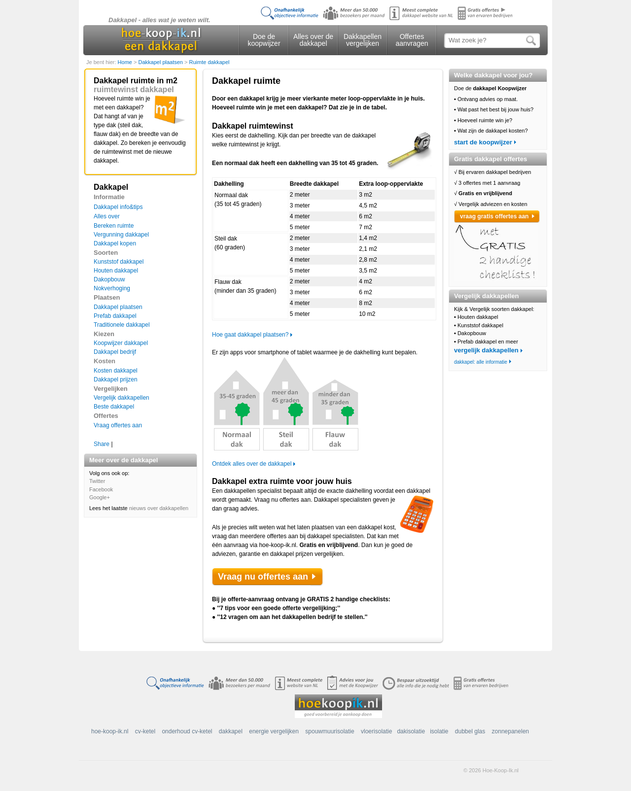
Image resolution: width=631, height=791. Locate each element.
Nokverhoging (112, 288)
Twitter (97, 481)
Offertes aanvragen (411, 40)
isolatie (439, 731)
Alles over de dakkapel (313, 40)
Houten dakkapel (116, 270)
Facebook (101, 489)
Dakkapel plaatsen (161, 62)
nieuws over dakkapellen (158, 508)
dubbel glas (470, 731)
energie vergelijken (274, 731)
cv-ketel (145, 731)
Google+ (99, 497)
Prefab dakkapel (115, 315)
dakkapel (231, 731)
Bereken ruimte (114, 225)
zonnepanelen (510, 731)
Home (126, 62)
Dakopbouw (109, 279)
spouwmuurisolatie (329, 731)
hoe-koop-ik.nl (109, 731)
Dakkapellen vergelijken (363, 40)
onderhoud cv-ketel (187, 731)
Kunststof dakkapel (118, 261)
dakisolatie (411, 731)
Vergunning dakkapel (121, 234)
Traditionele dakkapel (122, 324)
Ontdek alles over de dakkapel (251, 463)
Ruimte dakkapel (209, 62)
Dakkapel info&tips (118, 207)
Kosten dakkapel (116, 370)
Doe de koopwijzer (263, 40)
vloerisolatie (376, 731)
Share (101, 444)
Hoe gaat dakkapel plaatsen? (250, 334)
